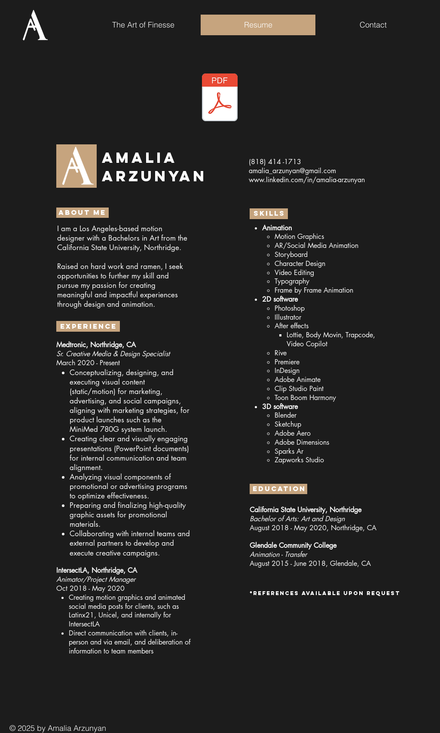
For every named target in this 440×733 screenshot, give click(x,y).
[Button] (220, 95)
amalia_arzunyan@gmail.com (292, 170)
